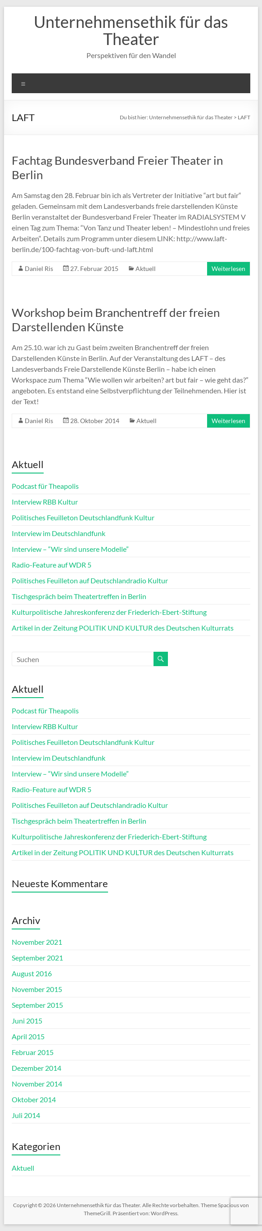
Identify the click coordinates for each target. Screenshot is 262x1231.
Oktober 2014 (34, 1099)
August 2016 (32, 973)
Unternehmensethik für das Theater (131, 30)
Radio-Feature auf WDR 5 (51, 564)
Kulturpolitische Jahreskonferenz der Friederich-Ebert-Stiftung (109, 612)
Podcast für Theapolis (45, 486)
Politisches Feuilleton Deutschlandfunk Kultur (83, 517)
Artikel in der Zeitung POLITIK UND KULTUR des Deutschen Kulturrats (123, 627)
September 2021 (37, 957)
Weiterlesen (228, 268)
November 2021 (37, 942)
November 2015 (37, 989)
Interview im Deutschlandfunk (58, 533)
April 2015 (28, 1036)
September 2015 (37, 1005)
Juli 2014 (26, 1115)
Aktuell (146, 268)
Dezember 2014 (36, 1068)
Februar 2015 (33, 1052)
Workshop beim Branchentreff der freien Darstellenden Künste (116, 319)
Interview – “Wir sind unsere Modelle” (70, 549)
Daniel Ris (39, 268)
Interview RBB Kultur (45, 501)
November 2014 (37, 1083)
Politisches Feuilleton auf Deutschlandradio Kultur (90, 580)
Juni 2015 (27, 1020)
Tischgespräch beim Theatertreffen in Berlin (79, 596)
